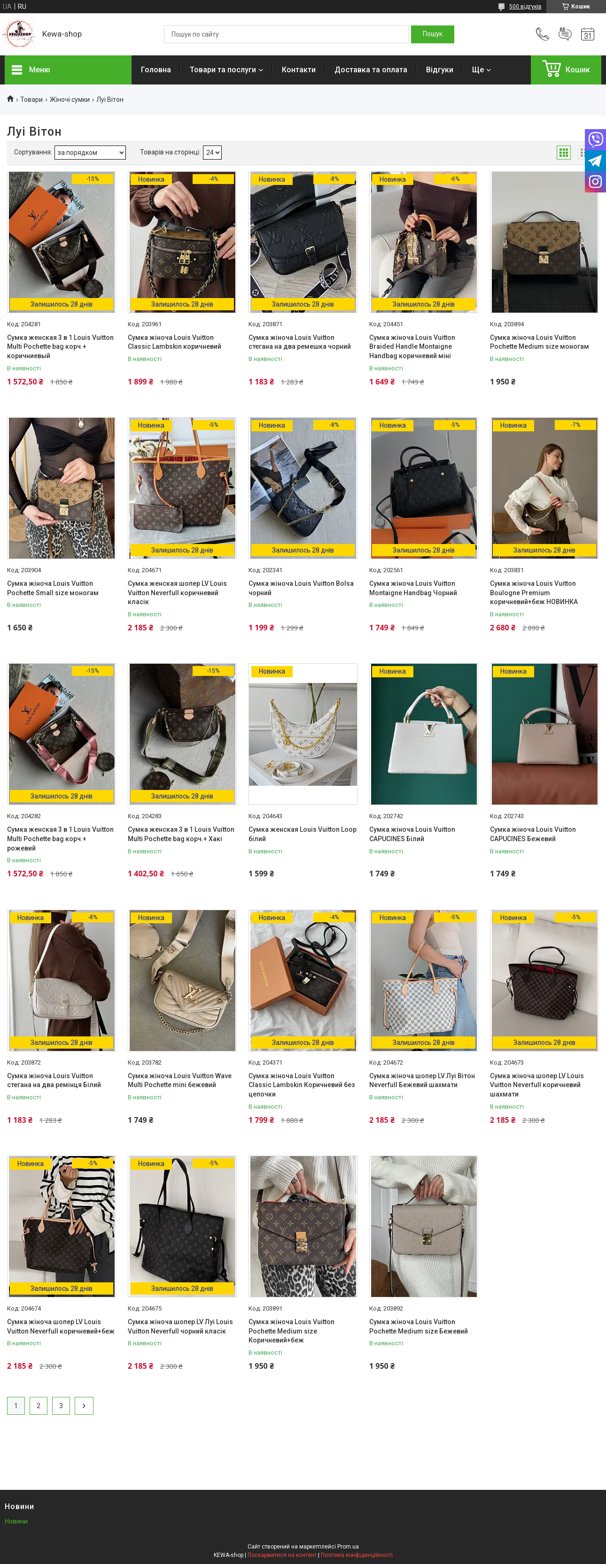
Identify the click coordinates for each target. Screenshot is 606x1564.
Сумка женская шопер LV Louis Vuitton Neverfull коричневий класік (177, 593)
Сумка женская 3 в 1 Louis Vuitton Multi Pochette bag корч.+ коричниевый (60, 347)
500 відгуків (525, 6)
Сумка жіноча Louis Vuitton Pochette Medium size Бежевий (418, 1326)
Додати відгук (565, 34)
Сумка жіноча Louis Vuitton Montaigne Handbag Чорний (413, 588)
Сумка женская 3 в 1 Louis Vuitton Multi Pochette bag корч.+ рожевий (60, 838)
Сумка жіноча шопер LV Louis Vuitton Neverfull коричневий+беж (61, 1326)
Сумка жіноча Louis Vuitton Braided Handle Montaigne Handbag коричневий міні (412, 347)
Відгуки (439, 69)
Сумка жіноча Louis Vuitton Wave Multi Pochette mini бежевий (180, 1080)
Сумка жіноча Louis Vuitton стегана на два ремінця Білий (54, 1080)
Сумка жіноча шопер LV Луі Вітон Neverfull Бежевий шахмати (422, 1080)
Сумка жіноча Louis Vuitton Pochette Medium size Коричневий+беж (291, 1331)
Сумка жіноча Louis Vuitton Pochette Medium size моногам (539, 342)
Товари (31, 99)
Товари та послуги (223, 69)
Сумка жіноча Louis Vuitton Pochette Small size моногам (53, 588)
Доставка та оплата (370, 69)
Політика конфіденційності (357, 1555)
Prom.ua (348, 1546)
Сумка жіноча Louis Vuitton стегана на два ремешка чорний (300, 342)
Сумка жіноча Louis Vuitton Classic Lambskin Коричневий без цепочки (302, 1085)
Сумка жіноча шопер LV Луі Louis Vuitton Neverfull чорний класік (180, 1326)
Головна (156, 69)
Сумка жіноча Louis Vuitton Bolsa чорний (301, 588)
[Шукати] (432, 34)
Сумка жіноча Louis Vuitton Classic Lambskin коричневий (174, 342)
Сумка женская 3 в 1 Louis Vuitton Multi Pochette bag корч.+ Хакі (181, 834)
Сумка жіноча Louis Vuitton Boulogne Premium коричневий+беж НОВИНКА (534, 593)
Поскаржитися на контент (282, 1555)
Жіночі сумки (70, 99)
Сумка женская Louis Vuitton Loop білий (303, 834)
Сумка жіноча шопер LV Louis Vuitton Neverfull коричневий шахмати (537, 1085)
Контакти (299, 69)
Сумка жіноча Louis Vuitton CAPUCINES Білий (412, 834)
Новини (16, 1521)
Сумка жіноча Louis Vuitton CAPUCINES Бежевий (533, 834)
